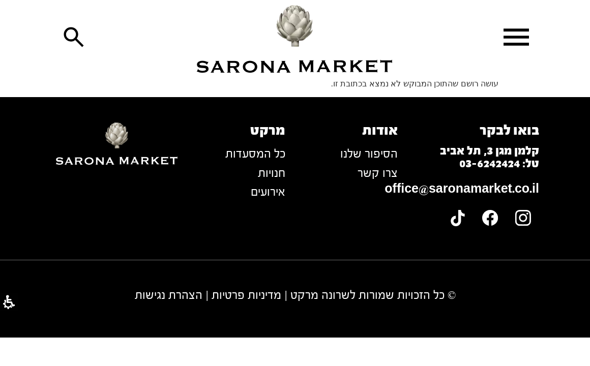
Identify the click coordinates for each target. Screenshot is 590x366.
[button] (516, 37)
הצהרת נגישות (168, 295)
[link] (295, 39)
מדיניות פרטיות (246, 295)
